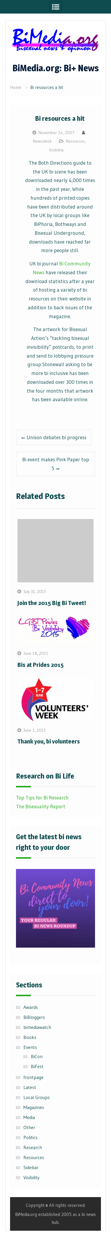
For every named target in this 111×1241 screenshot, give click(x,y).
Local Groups (36, 1097)
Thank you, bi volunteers (48, 741)
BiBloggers (34, 1017)
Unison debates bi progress (56, 437)
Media (29, 1117)
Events (30, 1047)
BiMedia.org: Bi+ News (55, 68)
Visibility (56, 150)
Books (29, 1037)
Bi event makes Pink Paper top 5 (55, 463)
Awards (30, 1007)
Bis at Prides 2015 (40, 664)
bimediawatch (37, 1027)
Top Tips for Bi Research (42, 797)
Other (29, 1127)
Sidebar (30, 1167)
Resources (75, 141)
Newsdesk (42, 141)
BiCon (37, 1056)
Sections (29, 985)
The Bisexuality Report (40, 806)
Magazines (33, 1107)
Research (32, 1147)
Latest (29, 1087)
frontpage (33, 1077)
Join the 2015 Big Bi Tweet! (51, 603)
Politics (30, 1137)
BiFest (37, 1066)
